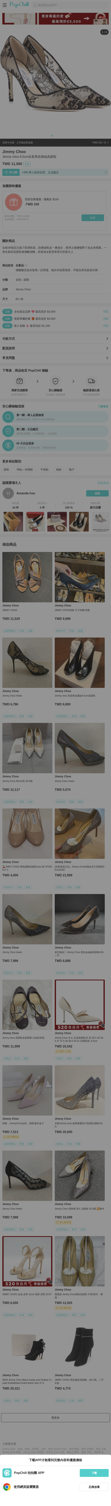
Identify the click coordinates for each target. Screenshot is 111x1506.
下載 (94, 1473)
